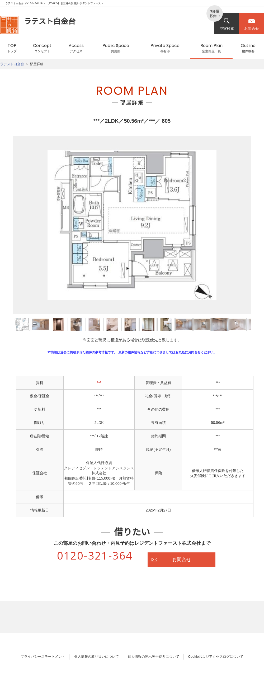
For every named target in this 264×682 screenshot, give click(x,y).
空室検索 (226, 24)
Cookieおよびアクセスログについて (215, 657)
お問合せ (251, 24)
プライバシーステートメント (43, 657)
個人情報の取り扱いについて (96, 657)
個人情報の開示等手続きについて (153, 657)
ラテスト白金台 (12, 64)
